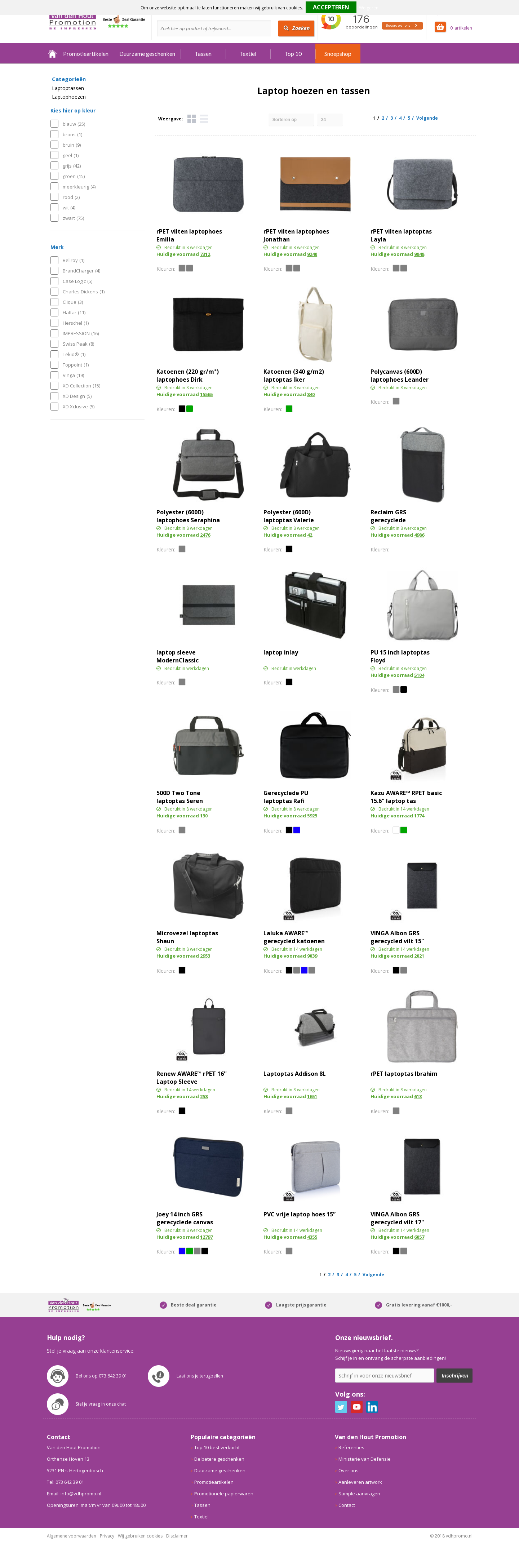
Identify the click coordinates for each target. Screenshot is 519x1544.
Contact (346, 1505)
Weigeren (368, 8)
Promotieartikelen (85, 53)
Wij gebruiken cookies (140, 1536)
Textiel (247, 53)
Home (52, 53)
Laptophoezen (69, 96)
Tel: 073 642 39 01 (65, 1482)
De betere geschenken (219, 1459)
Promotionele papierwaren (223, 1493)
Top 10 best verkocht (217, 1447)
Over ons (348, 1470)
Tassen (203, 53)
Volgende (427, 118)
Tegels (191, 119)
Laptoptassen (68, 88)
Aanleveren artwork (360, 1482)
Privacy (107, 1536)
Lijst (204, 119)
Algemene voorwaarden (71, 1536)
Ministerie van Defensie (364, 1459)
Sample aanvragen (359, 1493)
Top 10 (293, 53)
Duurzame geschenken (147, 53)
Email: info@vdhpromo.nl (74, 1493)
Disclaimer (177, 1536)
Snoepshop (337, 53)
